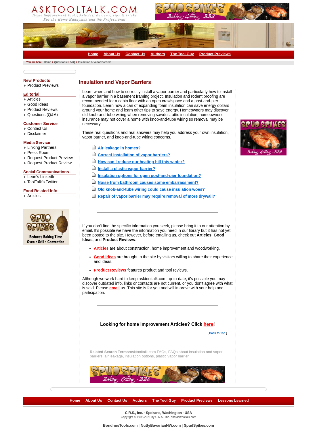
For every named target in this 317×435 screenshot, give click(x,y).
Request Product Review (49, 163)
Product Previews (215, 54)
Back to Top (217, 333)
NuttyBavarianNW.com (161, 425)
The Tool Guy (182, 54)
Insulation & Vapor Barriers (94, 62)
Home (93, 54)
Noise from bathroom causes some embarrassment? (148, 182)
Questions (60, 62)
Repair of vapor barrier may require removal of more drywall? (156, 196)
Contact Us (135, 54)
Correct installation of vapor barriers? (134, 155)
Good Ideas (37, 104)
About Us (112, 54)
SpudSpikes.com (199, 425)
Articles (34, 99)
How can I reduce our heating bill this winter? (141, 161)
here (208, 324)
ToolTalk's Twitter (42, 182)
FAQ (72, 62)
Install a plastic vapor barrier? (126, 168)
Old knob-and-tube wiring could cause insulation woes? (151, 189)
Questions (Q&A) (42, 114)
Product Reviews (42, 109)
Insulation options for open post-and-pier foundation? (149, 175)
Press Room (38, 152)
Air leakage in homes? (119, 148)
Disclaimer (36, 133)
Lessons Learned (233, 400)
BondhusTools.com (120, 425)
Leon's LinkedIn (41, 176)
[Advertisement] (183, 70)
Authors (158, 54)
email (114, 288)
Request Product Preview (50, 157)
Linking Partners (41, 147)
